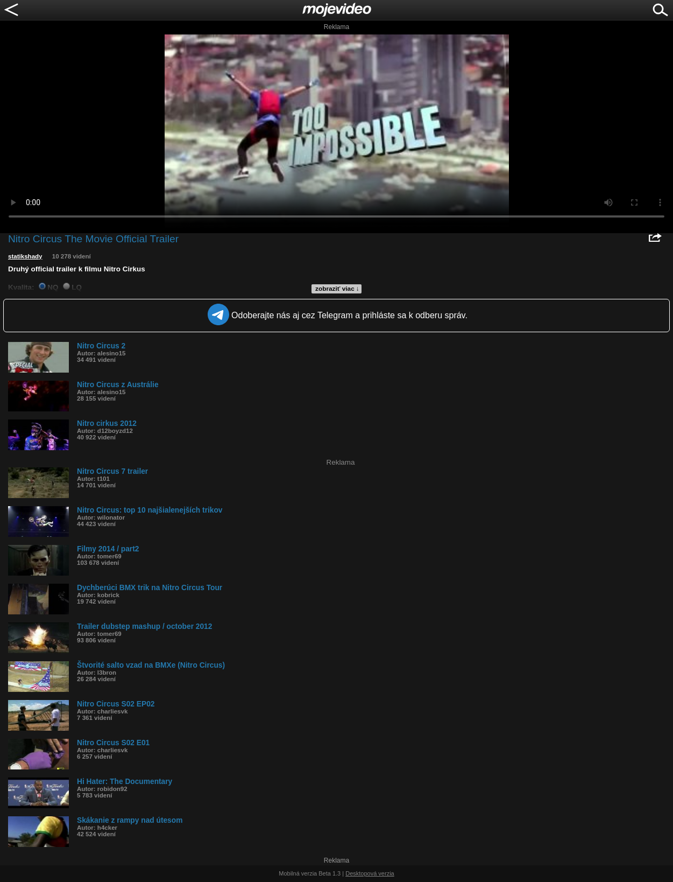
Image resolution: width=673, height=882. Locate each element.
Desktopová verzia (369, 873)
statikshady (25, 256)
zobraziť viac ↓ (337, 288)
